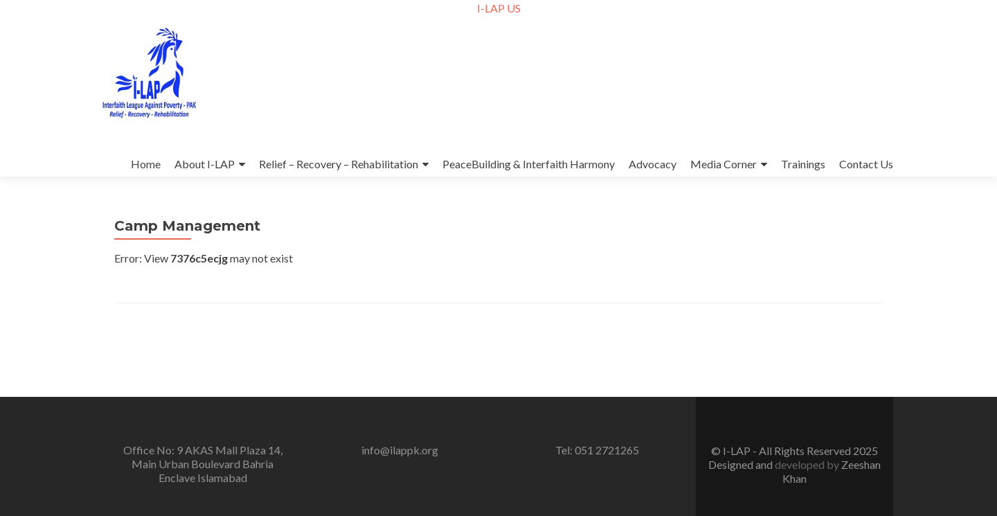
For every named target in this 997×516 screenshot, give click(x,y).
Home (146, 163)
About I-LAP (204, 163)
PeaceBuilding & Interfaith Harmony (528, 163)
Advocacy (652, 163)
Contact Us (866, 163)
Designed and (741, 464)
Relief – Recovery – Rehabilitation (338, 163)
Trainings (803, 163)
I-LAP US (499, 8)
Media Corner (723, 163)
